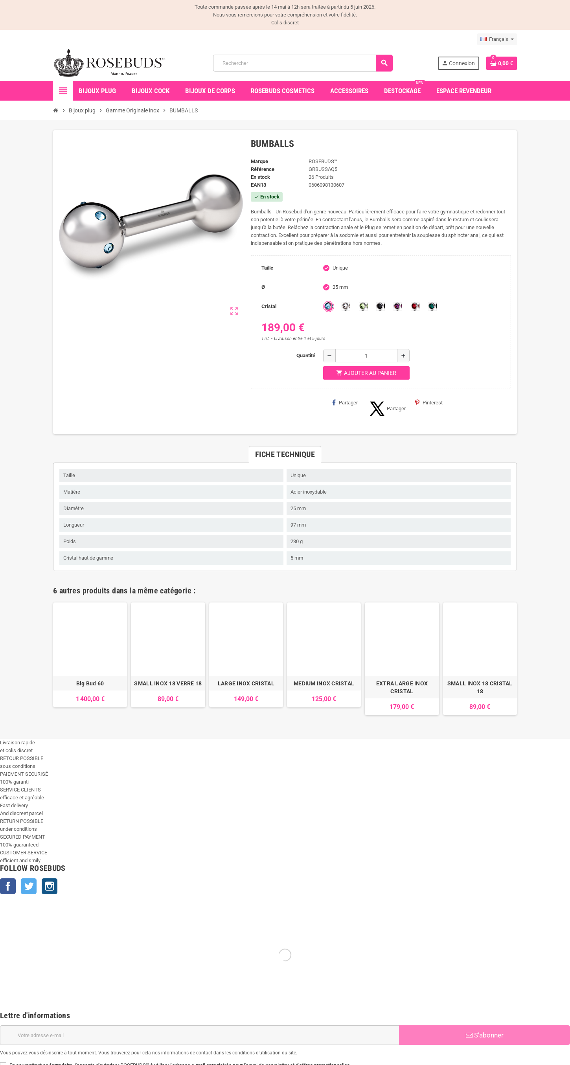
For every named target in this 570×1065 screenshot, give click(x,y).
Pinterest (429, 402)
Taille (267, 268)
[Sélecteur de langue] (497, 39)
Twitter (29, 886)
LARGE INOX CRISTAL (246, 683)
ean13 (258, 185)
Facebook (8, 886)
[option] (90, 658)
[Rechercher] (302, 63)
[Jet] (380, 306)
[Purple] (397, 306)
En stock (260, 177)
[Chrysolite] (363, 306)
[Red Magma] (415, 306)
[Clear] (345, 306)
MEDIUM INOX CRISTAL (324, 683)
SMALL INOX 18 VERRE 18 (168, 683)
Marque (259, 161)
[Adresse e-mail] (199, 1035)
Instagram (49, 886)
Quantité (305, 355)
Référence (262, 169)
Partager (345, 402)
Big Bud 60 (90, 683)
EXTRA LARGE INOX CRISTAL (402, 687)
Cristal (268, 306)
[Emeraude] (432, 306)
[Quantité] (366, 355)
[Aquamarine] (328, 306)
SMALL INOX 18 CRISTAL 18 (480, 687)
